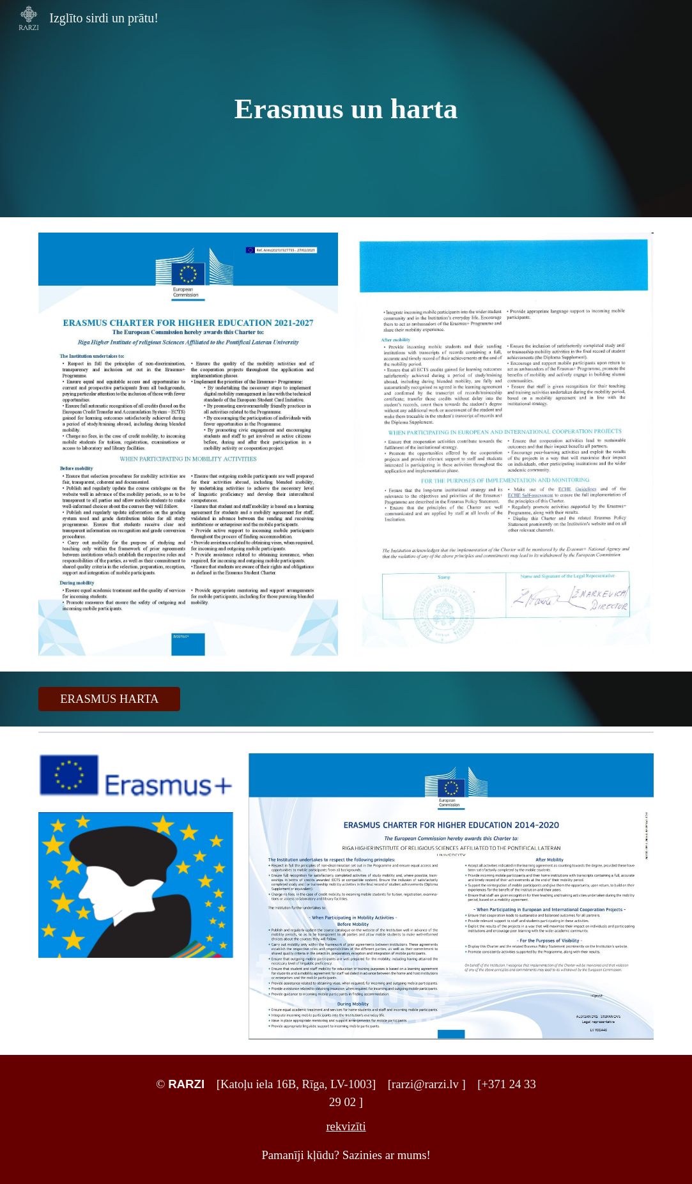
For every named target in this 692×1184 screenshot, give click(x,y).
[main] (346, 109)
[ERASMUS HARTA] (109, 699)
